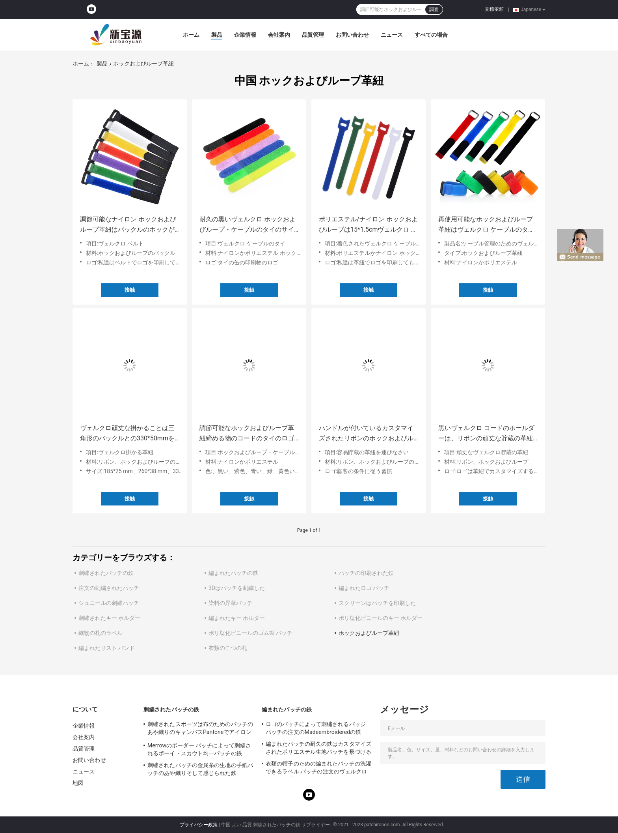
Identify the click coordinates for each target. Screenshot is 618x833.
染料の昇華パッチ (230, 603)
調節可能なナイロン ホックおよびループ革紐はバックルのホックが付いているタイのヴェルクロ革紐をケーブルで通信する (128, 225)
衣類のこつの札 (227, 648)
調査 (434, 9)
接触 (130, 290)
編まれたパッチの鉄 (233, 573)
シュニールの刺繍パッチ (108, 603)
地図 (78, 783)
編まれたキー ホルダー (236, 618)
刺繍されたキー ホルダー (109, 618)
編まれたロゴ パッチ (364, 588)
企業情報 (245, 35)
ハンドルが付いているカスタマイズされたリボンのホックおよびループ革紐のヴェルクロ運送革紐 (366, 434)
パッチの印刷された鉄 (366, 573)
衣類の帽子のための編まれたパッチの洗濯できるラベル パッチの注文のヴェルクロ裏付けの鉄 (318, 768)
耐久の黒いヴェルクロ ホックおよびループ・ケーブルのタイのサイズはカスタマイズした (247, 225)
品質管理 (313, 35)
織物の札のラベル (100, 633)
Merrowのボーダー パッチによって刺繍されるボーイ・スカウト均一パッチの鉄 (199, 749)
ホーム (191, 35)
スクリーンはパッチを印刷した (377, 603)
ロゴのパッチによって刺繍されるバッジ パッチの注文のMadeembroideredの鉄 (316, 728)
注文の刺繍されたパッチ (108, 588)
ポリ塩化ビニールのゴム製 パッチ (250, 633)
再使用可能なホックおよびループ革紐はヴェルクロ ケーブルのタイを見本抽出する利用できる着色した (486, 225)
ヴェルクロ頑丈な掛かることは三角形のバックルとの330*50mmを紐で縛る (127, 434)
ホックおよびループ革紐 (369, 633)
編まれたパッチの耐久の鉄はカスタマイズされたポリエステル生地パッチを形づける (318, 748)
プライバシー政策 (199, 824)
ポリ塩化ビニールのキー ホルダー (381, 618)
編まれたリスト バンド (106, 648)
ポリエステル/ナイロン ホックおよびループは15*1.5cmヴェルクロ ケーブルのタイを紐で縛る (368, 225)
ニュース (392, 35)
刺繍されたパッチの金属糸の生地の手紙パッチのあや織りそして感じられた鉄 (200, 769)
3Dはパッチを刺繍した (236, 588)
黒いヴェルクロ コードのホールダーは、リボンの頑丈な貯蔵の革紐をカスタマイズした (486, 434)
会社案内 (279, 35)
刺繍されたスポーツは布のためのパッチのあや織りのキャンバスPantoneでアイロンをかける (200, 729)
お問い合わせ (352, 35)
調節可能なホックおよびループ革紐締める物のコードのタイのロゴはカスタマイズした (246, 434)
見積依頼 (494, 9)
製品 (216, 35)
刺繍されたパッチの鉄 (106, 573)
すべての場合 (431, 35)
